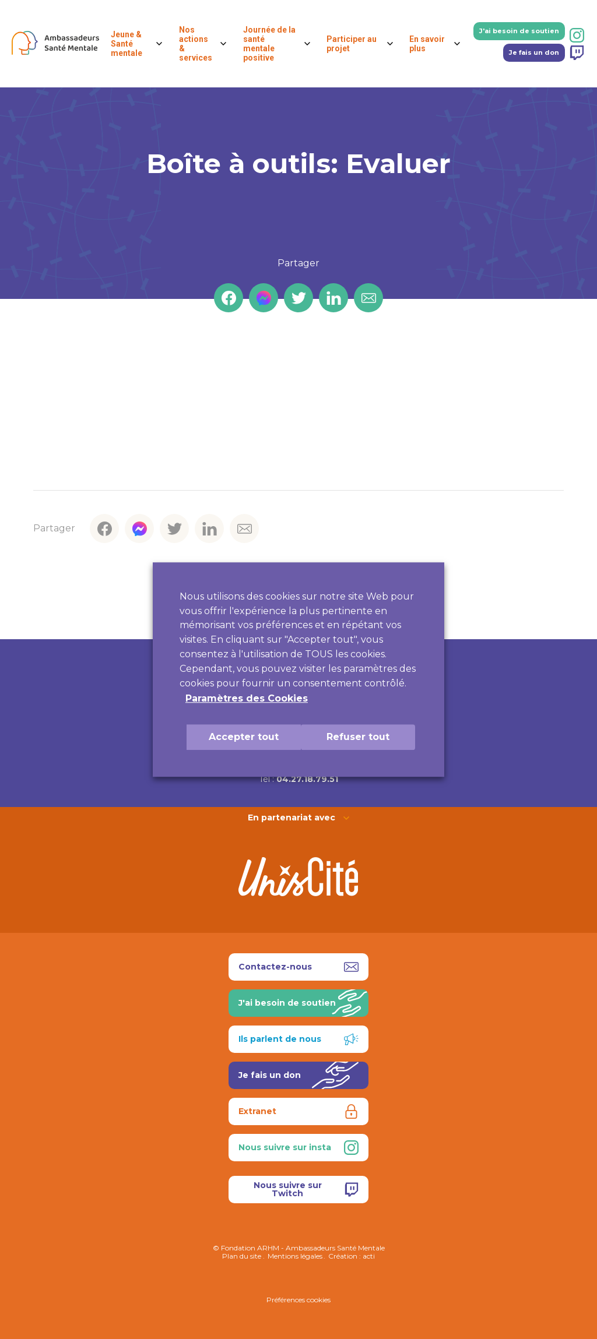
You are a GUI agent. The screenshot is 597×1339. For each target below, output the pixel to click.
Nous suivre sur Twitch (306, 1189)
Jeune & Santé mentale (126, 44)
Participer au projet (351, 43)
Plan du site (241, 1256)
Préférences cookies (298, 1299)
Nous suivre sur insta (298, 1147)
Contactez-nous (298, 967)
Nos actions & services (195, 43)
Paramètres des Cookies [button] (246, 698)
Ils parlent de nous (298, 1039)
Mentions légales (295, 1256)
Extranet (298, 1111)
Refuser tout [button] (357, 736)
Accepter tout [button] (244, 736)
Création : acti (351, 1256)
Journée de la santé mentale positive (269, 43)
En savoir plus (427, 43)
